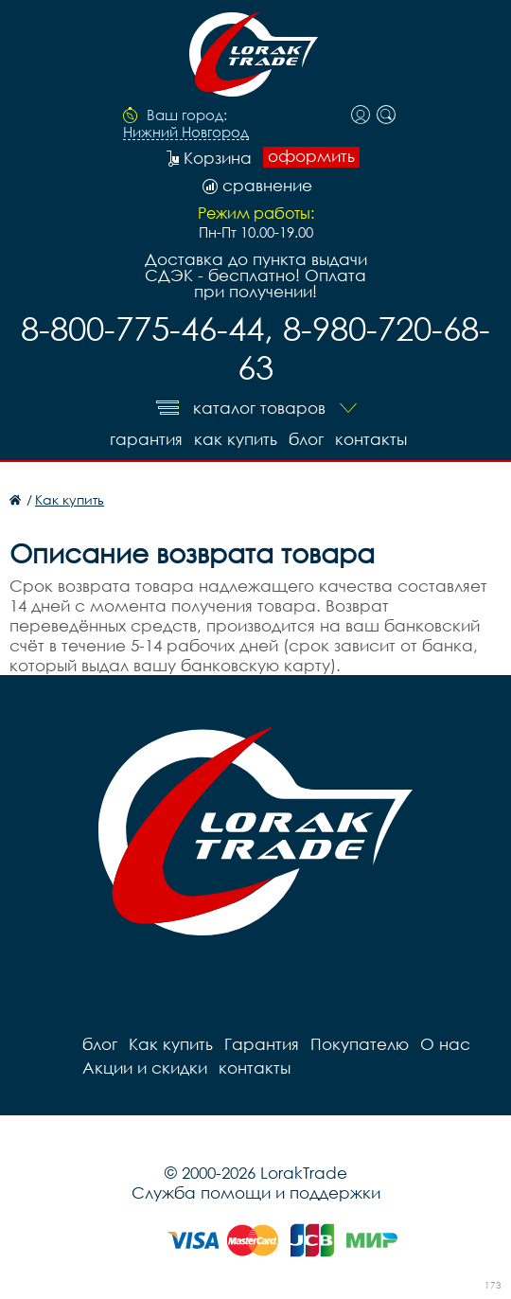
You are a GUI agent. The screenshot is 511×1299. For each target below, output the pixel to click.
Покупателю (359, 1044)
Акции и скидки (144, 1067)
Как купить (235, 439)
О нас (445, 1044)
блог (306, 439)
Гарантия (146, 439)
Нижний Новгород (186, 132)
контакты (371, 439)
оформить (311, 156)
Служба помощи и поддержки (256, 1192)
